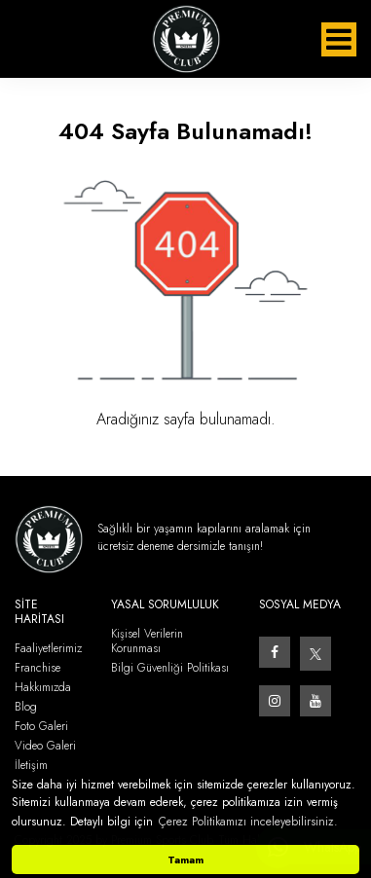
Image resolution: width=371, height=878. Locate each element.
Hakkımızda (43, 687)
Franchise (37, 668)
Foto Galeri (41, 726)
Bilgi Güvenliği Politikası (170, 668)
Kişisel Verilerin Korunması (147, 641)
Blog (26, 707)
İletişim (31, 765)
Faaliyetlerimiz (48, 648)
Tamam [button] (185, 859)
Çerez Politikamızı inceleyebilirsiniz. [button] (248, 821)
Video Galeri (45, 746)
